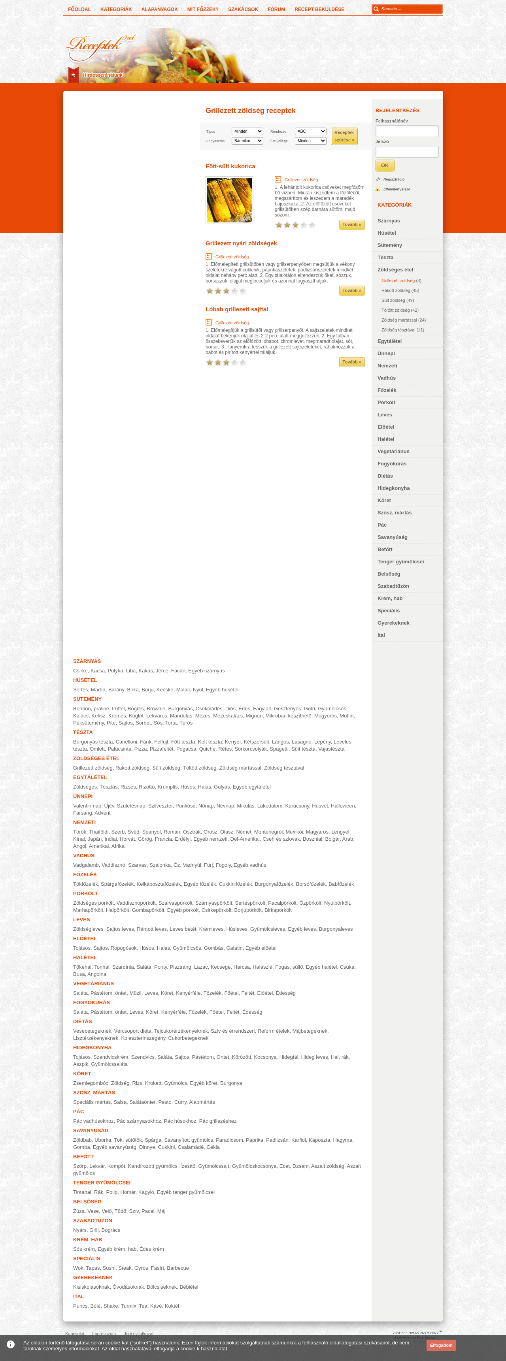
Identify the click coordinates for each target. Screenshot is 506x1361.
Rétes (225, 749)
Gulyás (222, 787)
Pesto (164, 1102)
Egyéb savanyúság (114, 1147)
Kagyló (146, 1192)
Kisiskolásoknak (91, 1287)
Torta (171, 723)
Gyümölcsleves (267, 929)
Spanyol (151, 832)
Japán (95, 839)
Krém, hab (390, 598)
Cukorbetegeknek (188, 1038)
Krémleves (211, 929)
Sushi (109, 1268)
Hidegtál (288, 1057)
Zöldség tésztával (398, 330)
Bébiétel (189, 1287)
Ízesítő (187, 1166)
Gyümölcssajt (213, 1166)
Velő (106, 1211)
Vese (93, 1211)
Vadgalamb (86, 865)
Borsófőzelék (311, 884)
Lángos (280, 742)
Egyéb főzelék (200, 884)
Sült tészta (303, 749)
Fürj (208, 865)
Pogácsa (186, 749)
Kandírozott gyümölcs (152, 1166)
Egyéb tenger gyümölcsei (186, 1192)
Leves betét (183, 929)
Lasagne (302, 742)
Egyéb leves (302, 929)
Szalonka (159, 865)
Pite (111, 723)
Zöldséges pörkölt (93, 903)
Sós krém (84, 1249)
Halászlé (262, 967)
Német (243, 832)
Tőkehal (82, 967)
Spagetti (279, 749)
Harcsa (242, 967)
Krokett (153, 1083)
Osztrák (192, 832)
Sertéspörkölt (250, 903)
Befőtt (385, 549)
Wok (78, 1268)
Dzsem (300, 1166)
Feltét (248, 993)
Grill (93, 1230)
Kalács (81, 716)
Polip (111, 1192)
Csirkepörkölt (217, 910)
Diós (230, 709)
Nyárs (80, 1230)
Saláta (144, 967)
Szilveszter (160, 806)
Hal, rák (340, 1057)
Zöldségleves (88, 929)
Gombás (213, 948)
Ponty (160, 967)
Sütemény (390, 245)
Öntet (223, 1057)
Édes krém (152, 1249)
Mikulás (245, 806)
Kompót (116, 1166)
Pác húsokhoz (180, 1121)
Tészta (385, 257)
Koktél (172, 1306)
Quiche (207, 749)
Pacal (148, 1211)
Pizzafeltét (162, 749)
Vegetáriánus (394, 451)
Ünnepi (386, 353)
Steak (124, 1268)
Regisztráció (394, 179)
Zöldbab (82, 1140)
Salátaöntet (142, 1102)
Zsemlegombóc (90, 1083)
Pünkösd (186, 806)
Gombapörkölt (148, 910)
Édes (244, 709)
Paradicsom (229, 1140)
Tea (143, 1306)
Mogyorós (325, 716)
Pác (382, 525)
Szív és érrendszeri (233, 1031)
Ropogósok (124, 948)
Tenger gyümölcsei (401, 562)
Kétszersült (256, 742)
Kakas (146, 671)
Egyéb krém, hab (117, 1249)
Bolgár (332, 839)
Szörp (80, 1166)
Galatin (234, 948)
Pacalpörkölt (282, 903)
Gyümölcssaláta (109, 1064)
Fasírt (157, 1268)
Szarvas (137, 865)
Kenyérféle (188, 993)
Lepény (322, 742)
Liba (131, 671)
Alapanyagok (160, 9)
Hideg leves (314, 1057)
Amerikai (99, 846)
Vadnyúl (192, 865)
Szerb (118, 832)
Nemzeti (387, 366)
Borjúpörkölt (248, 910)
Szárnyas (389, 221)
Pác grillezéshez (218, 1121)
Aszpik (80, 1064)
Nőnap (205, 806)
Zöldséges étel (395, 270)
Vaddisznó (113, 865)
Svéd (134, 832)
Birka (133, 690)
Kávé (156, 1306)
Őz (177, 865)
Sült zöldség (393, 300)
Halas (204, 787)
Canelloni (126, 742)
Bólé (95, 1306)
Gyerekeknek (394, 623)
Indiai (111, 839)
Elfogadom (441, 1345)
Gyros (141, 1268)
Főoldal (79, 9)
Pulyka (115, 671)
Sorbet (143, 723)
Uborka (102, 1140)
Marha (98, 690)
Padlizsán (277, 1140)
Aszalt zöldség (327, 1166)
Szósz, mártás (395, 513)
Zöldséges (85, 787)
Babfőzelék (341, 884)
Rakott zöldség (395, 290)
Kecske (165, 690)
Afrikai (118, 846)
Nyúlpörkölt (337, 903)
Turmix (128, 1306)
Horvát (127, 839)
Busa (79, 974)
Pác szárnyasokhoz (139, 1121)
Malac (183, 690)
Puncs (80, 1306)
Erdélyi (183, 839)
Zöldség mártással (399, 320)
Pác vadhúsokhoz (93, 1121)
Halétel (386, 439)
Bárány (116, 690)
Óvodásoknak (128, 1287)
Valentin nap (87, 806)
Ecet (284, 1166)
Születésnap (131, 806)
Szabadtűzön (393, 586)
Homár (128, 1192)
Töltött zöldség (395, 310)
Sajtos (126, 723)
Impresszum (104, 1333)
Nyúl (198, 690)
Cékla (213, 1147)
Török (79, 832)
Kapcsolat (74, 1333)
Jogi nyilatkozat (138, 1333)
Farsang (82, 813)
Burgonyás (180, 709)
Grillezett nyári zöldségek (241, 243)
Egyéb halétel (321, 967)
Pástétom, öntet (108, 993)
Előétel (386, 427)
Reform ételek (274, 1031)
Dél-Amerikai (245, 839)
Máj (161, 1211)
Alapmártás (202, 1102)
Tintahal (82, 1192)
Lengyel (340, 832)
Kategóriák (116, 9)
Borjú (147, 690)
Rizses (128, 787)
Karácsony (297, 806)
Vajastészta (331, 749)
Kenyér (233, 742)
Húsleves (236, 929)
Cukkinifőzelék (235, 884)
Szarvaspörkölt (176, 903)
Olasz (226, 832)
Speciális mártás (92, 1102)
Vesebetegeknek (92, 1031)
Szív (133, 1211)
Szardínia (123, 967)
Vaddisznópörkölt (136, 903)
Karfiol (298, 1140)
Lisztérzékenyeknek (95, 1038)
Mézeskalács (228, 716)
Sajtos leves (120, 929)
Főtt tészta (183, 742)
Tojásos (82, 948)
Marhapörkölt (88, 910)
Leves (385, 415)
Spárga (153, 1140)
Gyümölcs (175, 1083)
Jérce (162, 671)
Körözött (241, 1057)
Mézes (202, 716)
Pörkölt (386, 402)
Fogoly (223, 865)
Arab (347, 839)
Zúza (79, 1211)
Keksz (98, 716)
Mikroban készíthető (288, 716)
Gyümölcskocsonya (254, 1166)
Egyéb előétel (261, 948)
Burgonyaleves (336, 929)
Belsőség (389, 574)
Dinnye (147, 1147)
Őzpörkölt (310, 903)
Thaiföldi (98, 832)
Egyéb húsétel (222, 690)
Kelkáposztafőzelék (158, 884)
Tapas (93, 1268)
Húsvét (320, 806)
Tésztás (109, 787)
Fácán (178, 671)
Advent (102, 813)
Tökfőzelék (85, 884)
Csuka (347, 967)
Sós (158, 723)
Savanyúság (393, 537)
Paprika (254, 1140)
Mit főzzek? (203, 9)
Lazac (201, 967)
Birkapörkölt (278, 910)
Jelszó (382, 141)
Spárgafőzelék (117, 884)
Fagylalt (262, 709)
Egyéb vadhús (250, 865)
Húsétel (387, 233)
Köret (384, 500)
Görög (145, 839)
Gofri (309, 709)
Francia (163, 839)
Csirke (80, 671)
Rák (98, 1192)
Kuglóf (136, 716)
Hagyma (342, 1140)
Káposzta (319, 1140)
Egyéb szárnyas (206, 671)
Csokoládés (209, 709)
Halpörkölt (117, 910)
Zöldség (120, 1083)
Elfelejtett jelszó (396, 189)
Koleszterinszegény (143, 1038)
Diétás (385, 476)
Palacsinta (119, 749)
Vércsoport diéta (132, 1031)
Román (172, 832)
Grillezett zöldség (398, 280)
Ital (381, 635)
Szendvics (143, 1057)
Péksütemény (88, 723)
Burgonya (231, 1083)
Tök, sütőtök (128, 1140)
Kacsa (98, 671)
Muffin (346, 716)
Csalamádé (191, 1147)
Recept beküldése (319, 9)
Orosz (210, 832)
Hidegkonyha (394, 488)
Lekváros (156, 716)
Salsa (120, 1102)
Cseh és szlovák (281, 839)
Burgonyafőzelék (274, 884)
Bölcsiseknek (162, 1287)
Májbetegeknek (310, 1031)
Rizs (137, 1083)
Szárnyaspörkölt (213, 903)
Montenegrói (268, 832)
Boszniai (312, 839)
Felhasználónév (392, 121)
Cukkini (166, 1147)
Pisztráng (180, 967)
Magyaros (317, 832)
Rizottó (147, 787)
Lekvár (96, 1166)
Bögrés (136, 709)
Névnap (225, 806)
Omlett (97, 749)
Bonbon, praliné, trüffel (99, 709)
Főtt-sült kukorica (230, 166)
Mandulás (181, 716)
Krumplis (168, 787)
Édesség (286, 993)
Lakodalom (270, 806)
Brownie (156, 709)
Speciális (389, 611)
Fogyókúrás (392, 464)
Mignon (254, 716)
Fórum (276, 9)
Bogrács (111, 1230)
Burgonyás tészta (93, 742)
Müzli (135, 993)
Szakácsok (243, 9)
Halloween (343, 806)
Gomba (81, 1147)
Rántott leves (152, 929)
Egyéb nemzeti (210, 839)
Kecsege (221, 967)
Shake (111, 1306)
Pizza (140, 749)
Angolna (96, 974)
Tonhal (101, 967)
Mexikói (294, 832)
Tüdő (120, 1211)
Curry (180, 1102)
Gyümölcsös (332, 709)
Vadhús (387, 378)
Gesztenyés (287, 709)
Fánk (145, 742)
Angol (79, 846)
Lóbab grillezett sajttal (237, 309)
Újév (109, 806)
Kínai (79, 839)
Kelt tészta (210, 742)
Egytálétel (390, 341)
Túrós (186, 723)
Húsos (188, 787)
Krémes (117, 716)
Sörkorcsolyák (250, 749)
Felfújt (161, 742)
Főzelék (387, 390)
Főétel (231, 993)
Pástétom (203, 1057)
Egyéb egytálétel (252, 787)
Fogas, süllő (289, 967)
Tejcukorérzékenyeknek (181, 1031)
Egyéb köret (203, 1083)
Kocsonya (265, 1057)
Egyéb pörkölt (183, 910)
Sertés (80, 690)
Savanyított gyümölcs (188, 1140)
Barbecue (178, 1268)
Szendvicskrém (110, 1057)
